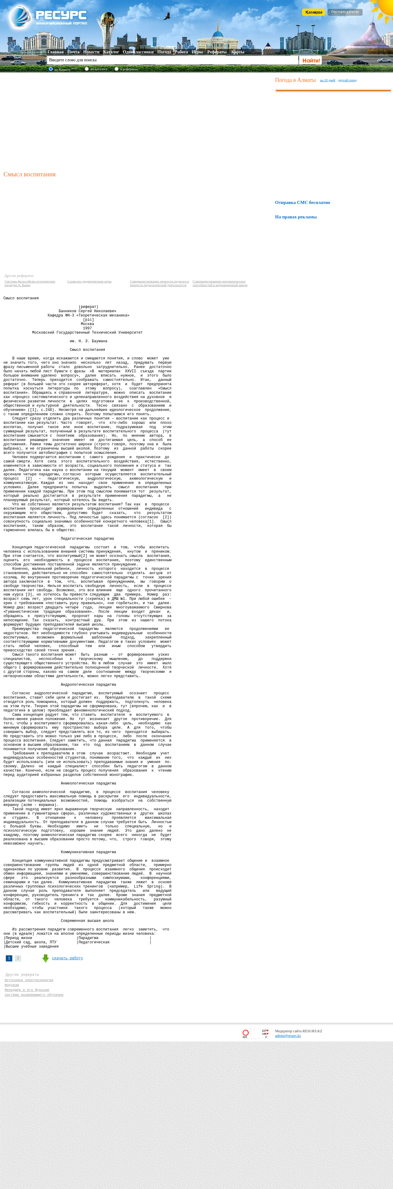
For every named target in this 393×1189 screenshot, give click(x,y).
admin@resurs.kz (288, 1183)
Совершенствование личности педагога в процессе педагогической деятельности (159, 283)
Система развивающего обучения (34, 1141)
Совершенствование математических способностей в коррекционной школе (220, 283)
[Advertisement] (138, 121)
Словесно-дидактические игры (89, 281)
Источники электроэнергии (29, 1123)
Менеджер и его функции (27, 1135)
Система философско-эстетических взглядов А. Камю (30, 283)
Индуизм (12, 1129)
